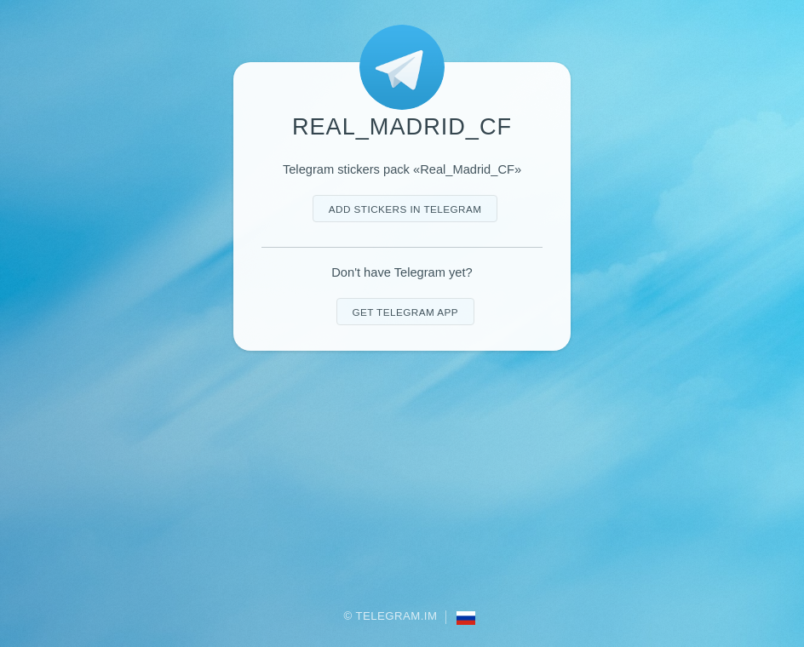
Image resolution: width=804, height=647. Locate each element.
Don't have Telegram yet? (401, 272)
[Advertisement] (402, 481)
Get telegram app (404, 312)
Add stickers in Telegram (405, 209)
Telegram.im (397, 616)
